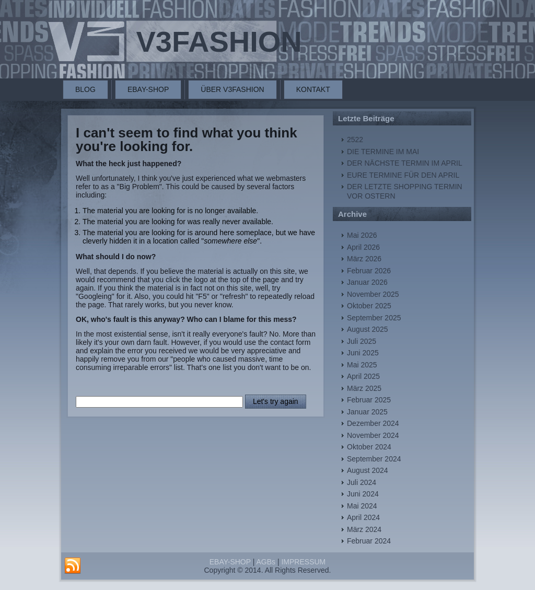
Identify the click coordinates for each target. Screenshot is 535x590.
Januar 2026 (367, 282)
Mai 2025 (362, 365)
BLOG (85, 89)
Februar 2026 (369, 271)
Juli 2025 (361, 341)
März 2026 (364, 258)
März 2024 (364, 529)
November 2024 (373, 435)
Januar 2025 (367, 412)
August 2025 (367, 329)
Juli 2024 (361, 482)
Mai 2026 (362, 235)
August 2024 (367, 470)
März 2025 (364, 388)
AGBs (265, 562)
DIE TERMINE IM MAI (383, 151)
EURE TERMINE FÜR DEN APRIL (403, 175)
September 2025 (374, 318)
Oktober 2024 (369, 447)
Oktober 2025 (369, 306)
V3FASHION (218, 41)
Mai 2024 (362, 506)
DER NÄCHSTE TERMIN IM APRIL (404, 163)
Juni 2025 (363, 353)
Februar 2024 (369, 541)
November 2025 (373, 294)
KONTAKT (313, 89)
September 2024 (374, 459)
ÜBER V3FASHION (232, 89)
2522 (355, 139)
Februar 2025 (369, 400)
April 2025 (363, 376)
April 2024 (363, 517)
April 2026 (363, 247)
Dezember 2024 (373, 423)
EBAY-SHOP (148, 89)
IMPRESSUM (303, 562)
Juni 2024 (363, 494)
